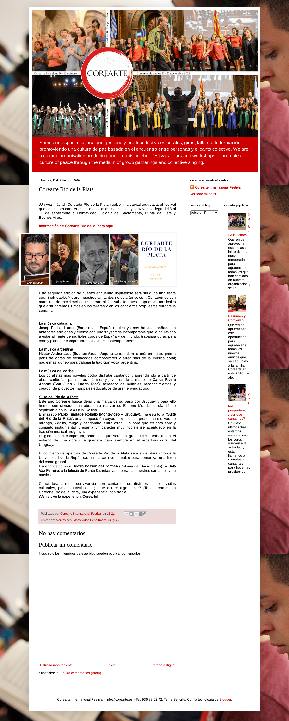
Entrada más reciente (56, 665)
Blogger (225, 699)
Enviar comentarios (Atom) (81, 673)
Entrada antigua (162, 665)
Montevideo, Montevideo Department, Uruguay (87, 520)
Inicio (112, 665)
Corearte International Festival (218, 187)
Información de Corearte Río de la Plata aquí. (76, 226)
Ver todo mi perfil (203, 194)
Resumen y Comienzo (237, 318)
